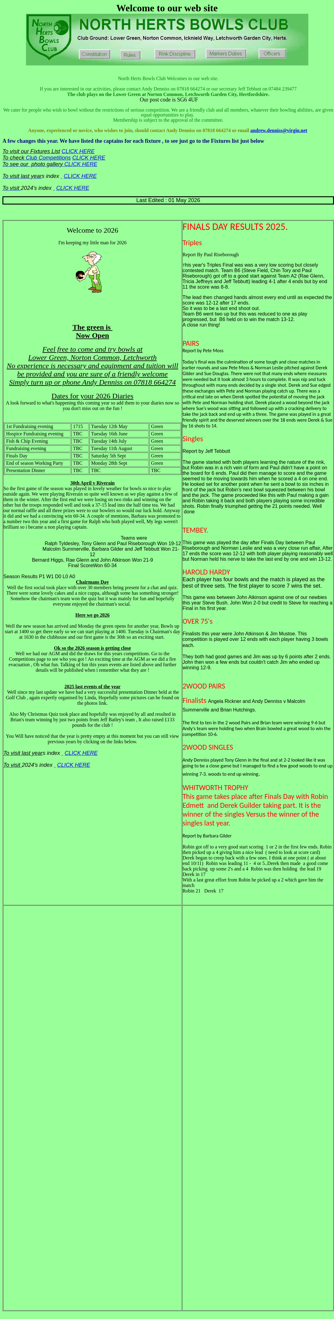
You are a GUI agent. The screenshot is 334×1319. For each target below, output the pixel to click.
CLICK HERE (77, 151)
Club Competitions (48, 158)
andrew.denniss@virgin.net (278, 130)
